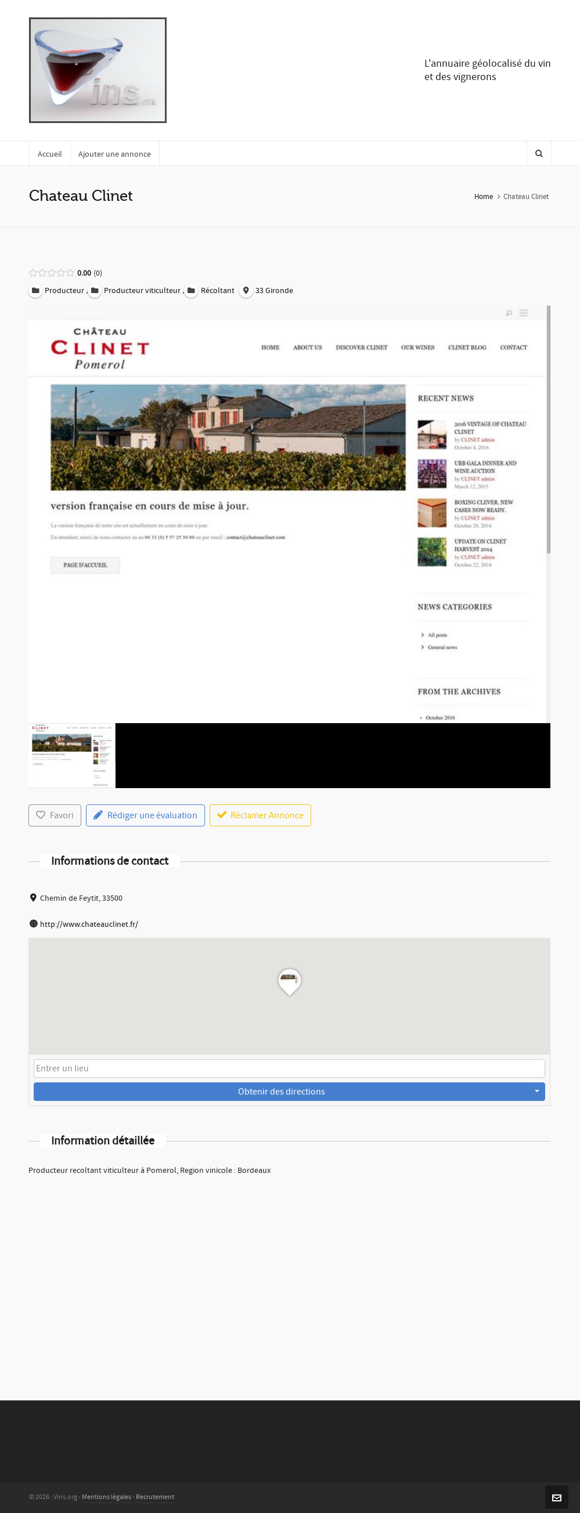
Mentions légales (106, 1497)
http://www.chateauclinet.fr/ (89, 924)
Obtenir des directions (281, 1091)
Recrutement (155, 1497)
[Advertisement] (289, 1272)
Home (483, 196)
